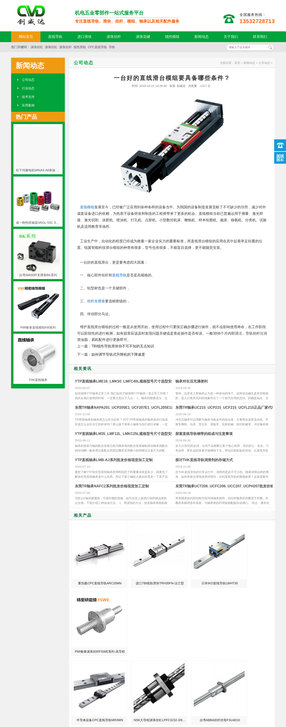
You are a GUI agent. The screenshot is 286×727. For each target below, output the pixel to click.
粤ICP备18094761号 (211, 708)
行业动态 (28, 88)
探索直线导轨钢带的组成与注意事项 (204, 434)
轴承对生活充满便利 (191, 381)
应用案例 (28, 105)
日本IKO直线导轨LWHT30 (198, 574)
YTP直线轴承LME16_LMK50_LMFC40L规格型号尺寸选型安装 (125, 381)
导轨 (112, 47)
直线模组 (87, 207)
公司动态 (28, 80)
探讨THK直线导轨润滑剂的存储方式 (204, 460)
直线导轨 (55, 37)
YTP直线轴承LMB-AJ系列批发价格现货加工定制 (114, 460)
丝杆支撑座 (96, 301)
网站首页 (26, 37)
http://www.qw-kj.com (221, 700)
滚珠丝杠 (37, 47)
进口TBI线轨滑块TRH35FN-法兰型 (147, 574)
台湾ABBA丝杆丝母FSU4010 (198, 634)
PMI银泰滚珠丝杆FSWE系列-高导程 (250, 574)
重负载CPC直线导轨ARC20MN (95, 574)
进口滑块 (84, 37)
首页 (237, 63)
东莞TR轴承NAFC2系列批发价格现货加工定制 (112, 486)
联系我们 (260, 37)
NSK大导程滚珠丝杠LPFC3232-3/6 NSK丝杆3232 (147, 634)
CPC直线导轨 (97, 47)
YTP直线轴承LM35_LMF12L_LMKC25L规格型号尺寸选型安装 (125, 434)
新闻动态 (201, 37)
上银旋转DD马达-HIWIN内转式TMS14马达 (250, 634)
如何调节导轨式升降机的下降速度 (118, 354)
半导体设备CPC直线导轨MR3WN (96, 634)
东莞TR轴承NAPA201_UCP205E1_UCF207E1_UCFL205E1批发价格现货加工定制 (141, 407)
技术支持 (28, 97)
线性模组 (172, 37)
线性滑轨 (80, 47)
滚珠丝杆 (114, 37)
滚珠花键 (143, 37)
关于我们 (231, 37)
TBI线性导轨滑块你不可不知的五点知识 (122, 346)
